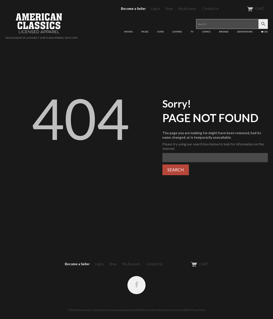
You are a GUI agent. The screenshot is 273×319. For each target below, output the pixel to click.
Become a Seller (133, 8)
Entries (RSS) (156, 310)
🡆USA (264, 31)
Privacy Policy (197, 310)
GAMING (177, 31)
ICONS (160, 31)
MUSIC (145, 31)
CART (244, 8)
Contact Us (210, 8)
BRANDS (223, 31)
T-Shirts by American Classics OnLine (89, 310)
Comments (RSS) (179, 310)
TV (192, 31)
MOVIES (128, 31)
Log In (155, 8)
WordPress (142, 310)
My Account (187, 8)
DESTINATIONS (244, 31)
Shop (169, 8)
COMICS (206, 31)
